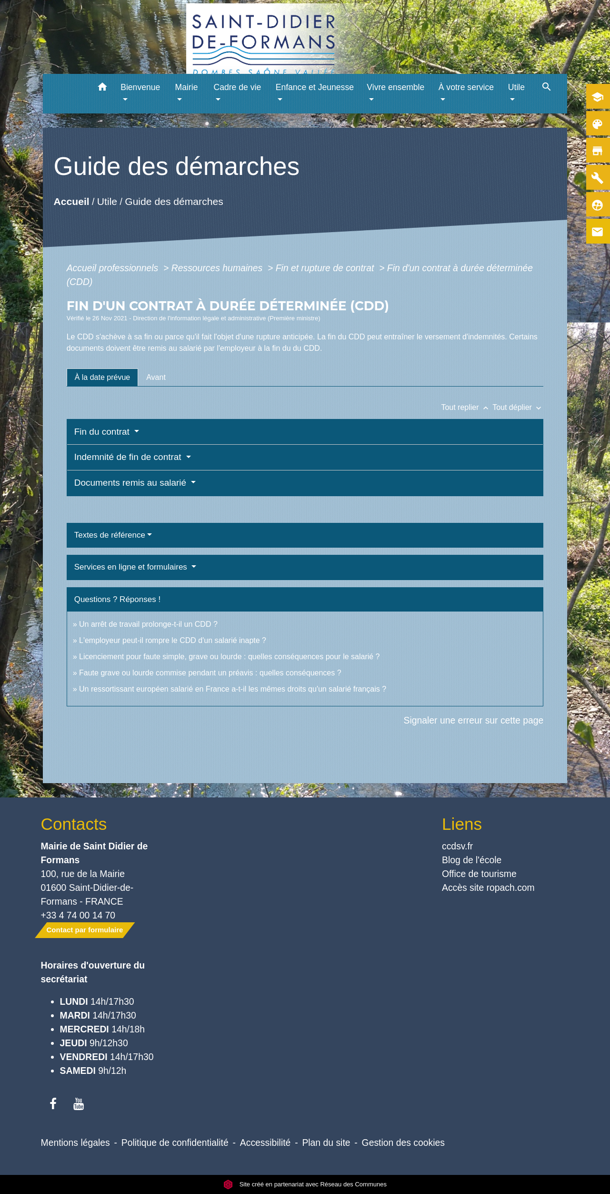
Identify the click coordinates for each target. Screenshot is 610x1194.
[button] (102, 88)
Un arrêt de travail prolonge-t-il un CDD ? (148, 624)
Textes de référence (109, 535)
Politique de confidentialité (175, 1142)
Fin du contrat (103, 432)
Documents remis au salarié (131, 483)
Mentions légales (75, 1142)
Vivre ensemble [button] (395, 87)
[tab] (103, 377)
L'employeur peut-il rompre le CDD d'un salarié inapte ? (172, 640)
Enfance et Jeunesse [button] (315, 87)
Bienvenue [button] (140, 87)
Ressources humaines (218, 268)
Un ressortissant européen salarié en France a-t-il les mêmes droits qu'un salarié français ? (232, 689)
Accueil (71, 201)
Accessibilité (265, 1142)
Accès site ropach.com (488, 887)
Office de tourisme (479, 873)
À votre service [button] (466, 87)
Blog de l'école (471, 860)
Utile (107, 201)
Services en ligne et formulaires (132, 566)
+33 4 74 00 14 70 (78, 915)
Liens (462, 824)
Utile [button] (516, 87)
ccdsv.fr (457, 846)
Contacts (74, 824)
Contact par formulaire (85, 930)
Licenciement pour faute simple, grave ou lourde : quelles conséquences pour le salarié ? (229, 657)
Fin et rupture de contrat (326, 268)
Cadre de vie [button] (237, 87)
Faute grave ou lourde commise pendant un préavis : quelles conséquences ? (210, 673)
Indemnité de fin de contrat (129, 457)
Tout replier (466, 407)
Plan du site (326, 1142)
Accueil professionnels (114, 268)
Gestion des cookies (403, 1142)
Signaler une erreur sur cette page (474, 720)
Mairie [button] (186, 87)
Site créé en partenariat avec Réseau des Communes (305, 1184)
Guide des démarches (174, 201)
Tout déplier (517, 407)
